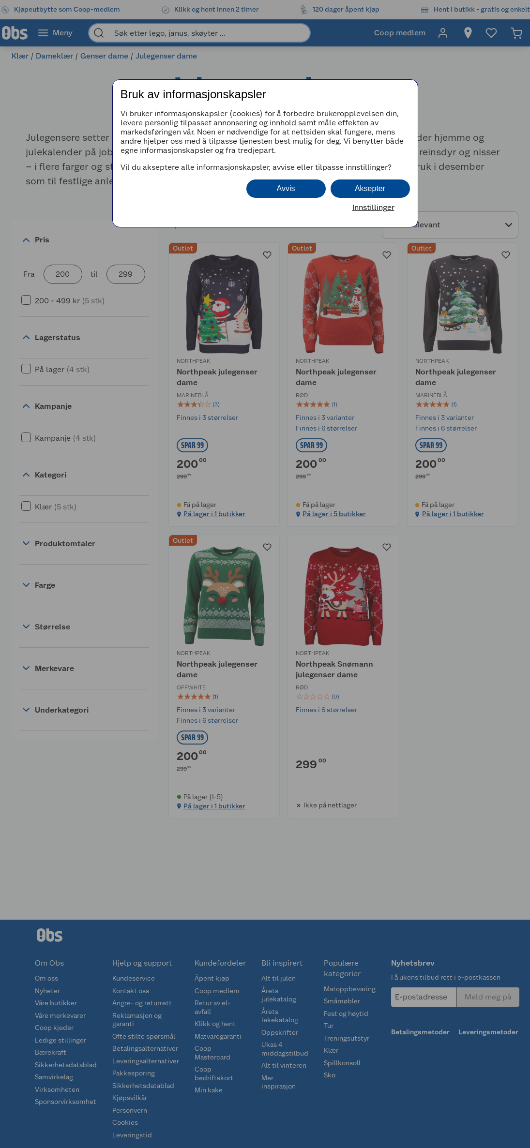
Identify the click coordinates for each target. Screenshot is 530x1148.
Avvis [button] (286, 188)
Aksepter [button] (370, 188)
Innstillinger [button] (373, 207)
